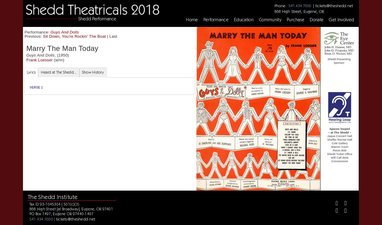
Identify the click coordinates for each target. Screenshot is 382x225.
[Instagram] (334, 211)
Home (192, 19)
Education (244, 19)
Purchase (296, 19)
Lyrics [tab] (31, 72)
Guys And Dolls (64, 32)
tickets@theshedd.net (334, 5)
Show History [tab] (93, 72)
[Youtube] (343, 211)
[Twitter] (343, 204)
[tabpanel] (109, 86)
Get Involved (341, 19)
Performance (216, 19)
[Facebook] (334, 204)
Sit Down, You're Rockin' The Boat (74, 36)
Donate (317, 19)
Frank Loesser (39, 60)
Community (270, 19)
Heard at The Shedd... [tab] (58, 72)
